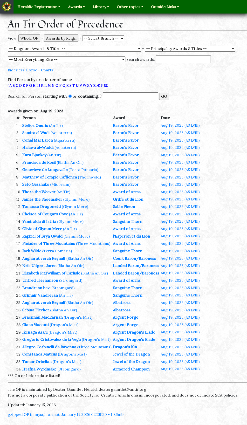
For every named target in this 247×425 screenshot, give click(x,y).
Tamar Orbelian (37, 361)
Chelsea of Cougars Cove (45, 214)
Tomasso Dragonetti (41, 206)
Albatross (121, 302)
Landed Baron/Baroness (136, 265)
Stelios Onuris (35, 125)
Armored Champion (131, 369)
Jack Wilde (31, 250)
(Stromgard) (70, 280)
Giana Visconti (35, 324)
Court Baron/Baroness (134, 258)
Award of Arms (127, 191)
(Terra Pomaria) (83, 169)
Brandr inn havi (36, 287)
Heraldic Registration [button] (37, 6)
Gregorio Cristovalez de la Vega (51, 339)
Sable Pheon (124, 206)
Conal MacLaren (37, 140)
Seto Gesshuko (35, 184)
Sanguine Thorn (127, 221)
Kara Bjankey (34, 154)
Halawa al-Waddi (38, 147)
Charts (47, 70)
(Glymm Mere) (76, 199)
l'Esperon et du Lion (131, 236)
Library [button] (99, 6)
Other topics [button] (128, 6)
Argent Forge (125, 317)
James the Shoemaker (42, 199)
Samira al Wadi (35, 132)
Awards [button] (75, 6)
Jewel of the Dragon (131, 354)
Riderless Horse (22, 70)
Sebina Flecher (35, 310)
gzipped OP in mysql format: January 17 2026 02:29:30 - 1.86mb (66, 414)
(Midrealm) (60, 184)
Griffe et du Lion (128, 199)
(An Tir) (56, 125)
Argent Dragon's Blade (134, 332)
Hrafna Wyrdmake (39, 369)
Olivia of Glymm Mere (42, 228)
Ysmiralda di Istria (39, 221)
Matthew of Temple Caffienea (49, 177)
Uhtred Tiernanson (40, 280)
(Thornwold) (89, 177)
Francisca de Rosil (39, 162)
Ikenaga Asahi (35, 332)
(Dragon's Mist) (78, 317)
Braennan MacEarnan (42, 317)
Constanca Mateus (39, 354)
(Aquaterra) (61, 132)
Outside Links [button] (163, 6)
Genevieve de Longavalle (45, 169)
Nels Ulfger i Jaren (39, 265)
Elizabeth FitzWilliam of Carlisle (51, 273)
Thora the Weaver (38, 191)
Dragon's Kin (125, 346)
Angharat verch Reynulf (43, 258)
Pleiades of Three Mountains (48, 243)
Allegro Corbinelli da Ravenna (49, 346)
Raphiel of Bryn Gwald (42, 236)
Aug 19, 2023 (180, 125)
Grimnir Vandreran (40, 295)
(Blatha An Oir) (70, 162)
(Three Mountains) (93, 243)
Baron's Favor (126, 125)
